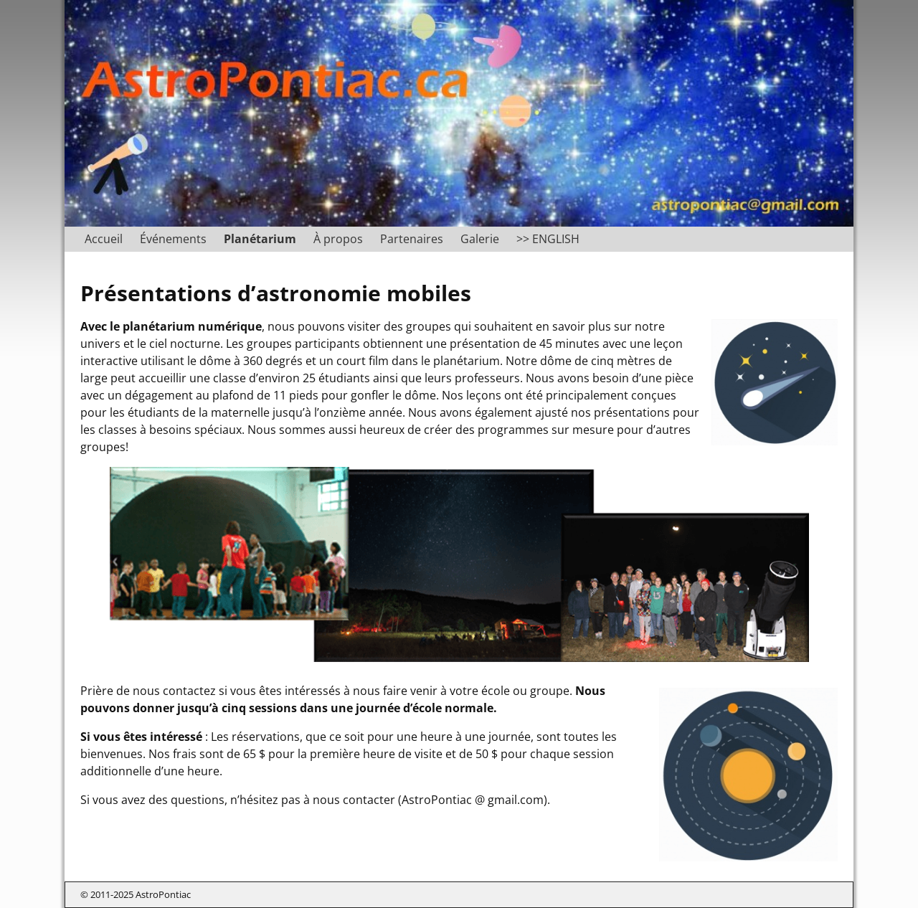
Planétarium (260, 239)
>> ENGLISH (547, 239)
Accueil (104, 239)
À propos (338, 239)
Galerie (479, 239)
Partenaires (411, 239)
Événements (173, 239)
